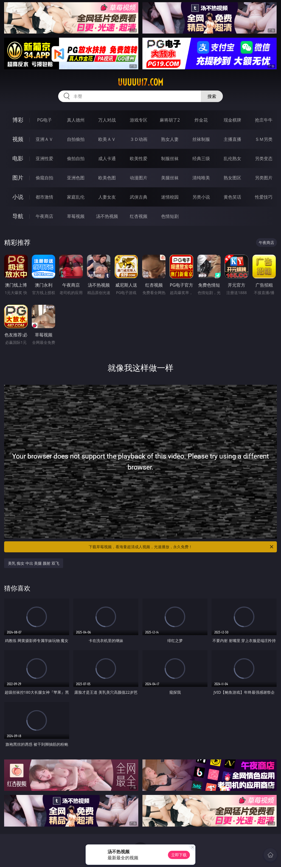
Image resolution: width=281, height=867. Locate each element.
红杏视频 (138, 216)
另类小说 (201, 197)
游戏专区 (138, 120)
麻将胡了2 (170, 120)
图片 (17, 177)
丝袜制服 (201, 139)
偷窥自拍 (44, 178)
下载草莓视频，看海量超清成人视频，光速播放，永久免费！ (181, 547)
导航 (17, 216)
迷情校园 (170, 197)
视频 (17, 139)
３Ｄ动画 (138, 139)
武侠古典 (138, 197)
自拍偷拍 (76, 139)
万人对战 (107, 120)
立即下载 (179, 854)
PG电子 (44, 120)
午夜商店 (44, 216)
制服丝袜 (170, 158)
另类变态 (263, 158)
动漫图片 (138, 178)
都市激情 (44, 197)
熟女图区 (232, 178)
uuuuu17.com (140, 82)
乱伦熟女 (232, 158)
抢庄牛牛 (263, 120)
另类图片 (263, 178)
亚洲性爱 (44, 158)
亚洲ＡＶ (44, 139)
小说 (17, 197)
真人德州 (76, 120)
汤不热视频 (107, 216)
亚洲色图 (76, 178)
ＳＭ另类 (263, 139)
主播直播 (232, 139)
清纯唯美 (201, 178)
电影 (17, 158)
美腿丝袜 (170, 178)
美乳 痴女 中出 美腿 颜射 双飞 (33, 563)
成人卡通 (107, 158)
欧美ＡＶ (107, 139)
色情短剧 (170, 216)
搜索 (211, 96)
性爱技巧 (263, 197)
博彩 (17, 120)
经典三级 (201, 158)
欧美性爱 (138, 158)
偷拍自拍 (76, 158)
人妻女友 (107, 197)
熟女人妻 (170, 139)
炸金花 (201, 120)
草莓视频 (76, 216)
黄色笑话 (232, 197)
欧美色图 (107, 178)
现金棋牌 (232, 120)
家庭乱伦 (76, 197)
